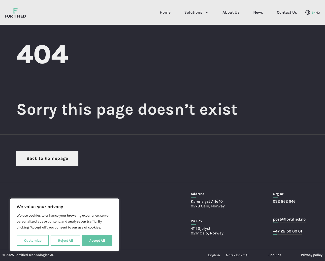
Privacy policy (312, 255)
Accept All (97, 240)
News (258, 12)
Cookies (274, 255)
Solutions (196, 12)
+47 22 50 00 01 (287, 231)
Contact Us (287, 12)
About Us (231, 12)
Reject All (65, 240)
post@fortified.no (289, 219)
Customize (32, 240)
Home (165, 12)
